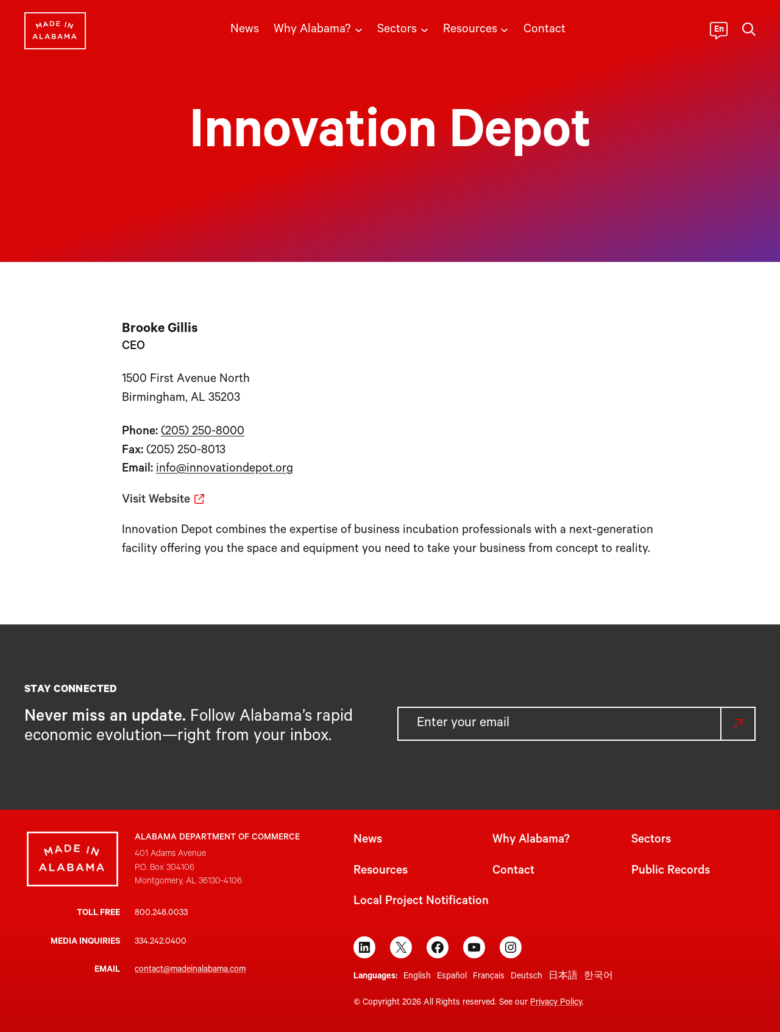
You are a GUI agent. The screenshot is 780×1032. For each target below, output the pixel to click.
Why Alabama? (531, 840)
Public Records (670, 871)
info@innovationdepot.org (224, 469)
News (367, 840)
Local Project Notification (421, 902)
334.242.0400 (160, 942)
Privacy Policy (556, 1003)
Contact (513, 871)
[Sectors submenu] (424, 29)
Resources (380, 871)
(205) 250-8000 (202, 432)
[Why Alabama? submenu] (359, 29)
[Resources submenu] (504, 29)
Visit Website (156, 500)
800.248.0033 (161, 914)
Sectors (651, 840)
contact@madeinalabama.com (190, 970)
